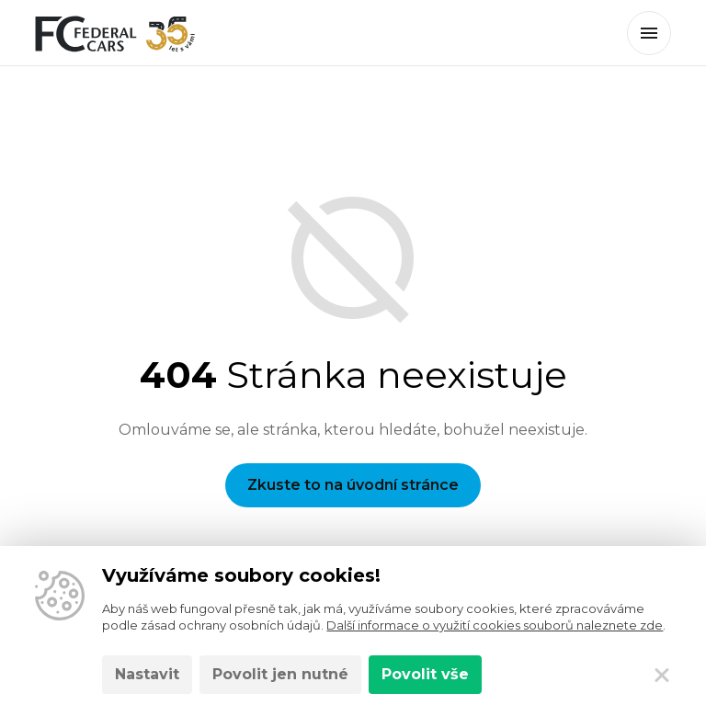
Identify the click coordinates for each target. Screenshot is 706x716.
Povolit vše (425, 674)
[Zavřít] (662, 675)
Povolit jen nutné (280, 674)
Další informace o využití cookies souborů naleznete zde (494, 625)
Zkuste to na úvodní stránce (353, 485)
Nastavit (147, 674)
